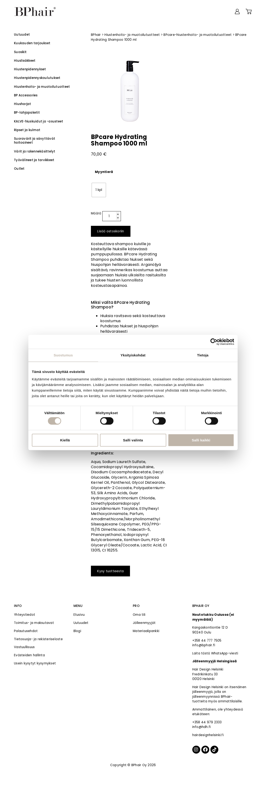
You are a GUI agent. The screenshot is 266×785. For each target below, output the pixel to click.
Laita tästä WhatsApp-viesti (215, 653)
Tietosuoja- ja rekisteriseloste (38, 639)
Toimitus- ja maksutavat (34, 623)
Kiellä (65, 440)
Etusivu (79, 614)
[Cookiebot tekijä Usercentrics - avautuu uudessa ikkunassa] (213, 341)
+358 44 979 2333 (207, 722)
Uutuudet (81, 623)
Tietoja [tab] (203, 355)
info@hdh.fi (201, 727)
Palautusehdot (26, 631)
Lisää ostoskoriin (110, 231)
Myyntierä (104, 172)
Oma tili (139, 614)
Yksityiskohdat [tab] (132, 355)
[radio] (99, 190)
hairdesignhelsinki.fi (208, 735)
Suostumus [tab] (63, 355)
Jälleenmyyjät (144, 623)
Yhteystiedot (24, 614)
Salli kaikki (201, 440)
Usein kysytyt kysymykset (35, 663)
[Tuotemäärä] (111, 216)
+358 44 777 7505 (207, 640)
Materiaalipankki (146, 631)
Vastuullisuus (24, 647)
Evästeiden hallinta (29, 655)
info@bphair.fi (203, 645)
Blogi (77, 631)
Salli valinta (133, 440)
